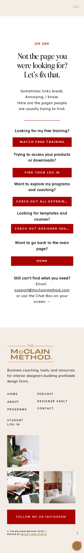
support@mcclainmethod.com (42, 289)
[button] (76, 545)
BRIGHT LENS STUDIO (34, 534)
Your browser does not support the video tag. (59, 451)
